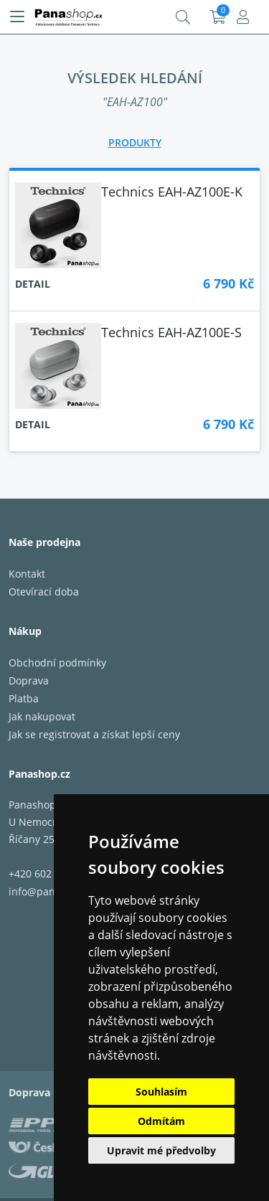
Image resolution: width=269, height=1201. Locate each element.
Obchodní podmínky (57, 662)
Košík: (218, 17)
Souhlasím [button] (161, 1091)
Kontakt (27, 573)
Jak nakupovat (42, 716)
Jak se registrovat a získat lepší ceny (94, 734)
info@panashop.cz (53, 891)
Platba (24, 698)
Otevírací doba (44, 591)
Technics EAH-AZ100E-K (171, 191)
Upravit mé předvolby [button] (161, 1150)
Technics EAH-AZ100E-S (171, 332)
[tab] (135, 142)
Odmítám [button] (161, 1121)
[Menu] (17, 17)
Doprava (29, 680)
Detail (32, 284)
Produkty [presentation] (134, 142)
